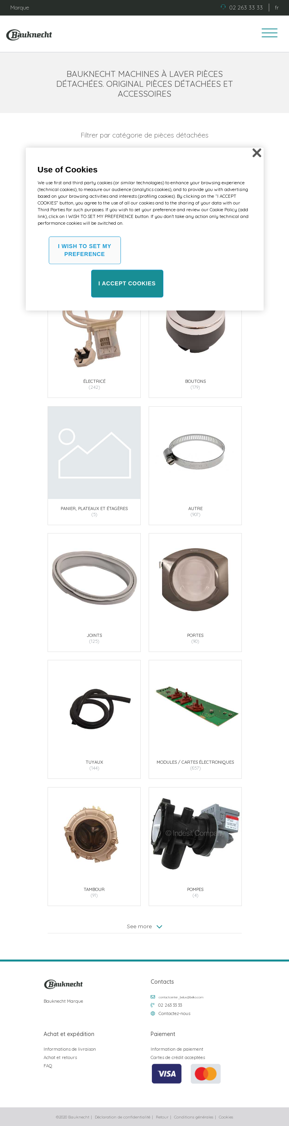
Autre (195, 508)
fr (277, 7)
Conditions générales (193, 1117)
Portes (195, 635)
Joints (93, 635)
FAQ (48, 1066)
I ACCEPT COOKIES (126, 283)
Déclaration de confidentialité (122, 1117)
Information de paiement (177, 1049)
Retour (162, 1117)
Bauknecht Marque (63, 1001)
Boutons (195, 381)
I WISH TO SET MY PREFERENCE (84, 250)
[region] (145, 229)
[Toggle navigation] (266, 34)
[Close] (257, 153)
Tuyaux (94, 762)
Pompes (195, 889)
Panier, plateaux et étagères (94, 508)
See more (144, 926)
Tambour (94, 889)
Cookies (226, 1117)
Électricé (94, 381)
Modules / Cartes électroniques (195, 762)
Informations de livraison (70, 1049)
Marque (19, 7)
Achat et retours (60, 1057)
